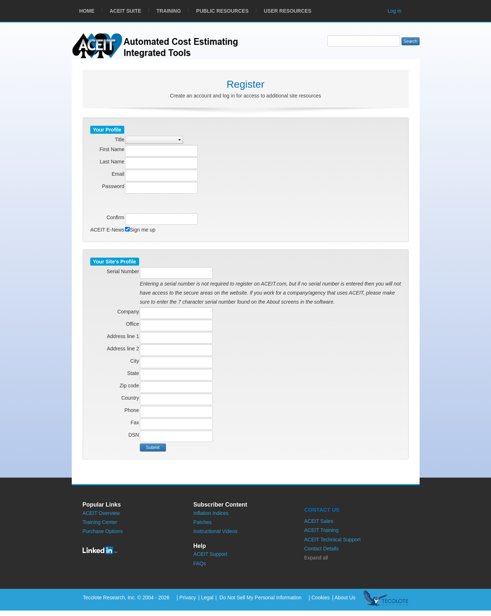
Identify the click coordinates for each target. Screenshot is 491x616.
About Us (344, 597)
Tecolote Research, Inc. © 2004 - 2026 (126, 597)
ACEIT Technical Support (332, 539)
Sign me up (142, 230)
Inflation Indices (211, 513)
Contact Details (321, 549)
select (179, 140)
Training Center (100, 522)
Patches (203, 522)
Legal (207, 597)
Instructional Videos (216, 531)
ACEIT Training (321, 530)
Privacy (187, 597)
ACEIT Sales (318, 521)
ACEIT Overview (101, 513)
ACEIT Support (211, 554)
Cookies (320, 597)
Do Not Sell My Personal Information (259, 597)
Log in (394, 11)
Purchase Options (103, 531)
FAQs (200, 563)
